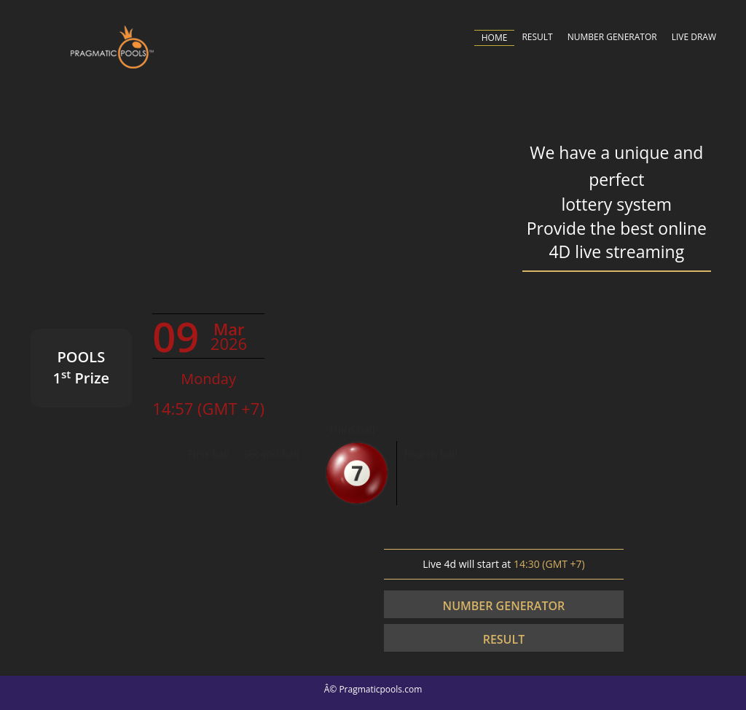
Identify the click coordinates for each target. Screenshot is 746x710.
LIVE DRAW (694, 37)
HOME (495, 37)
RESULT (537, 37)
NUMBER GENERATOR (612, 37)
